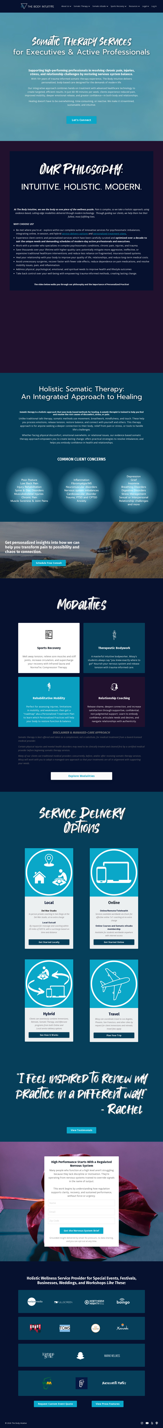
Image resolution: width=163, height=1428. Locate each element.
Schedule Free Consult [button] (49, 563)
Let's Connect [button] (81, 120)
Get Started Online (114, 942)
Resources (134, 6)
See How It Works (49, 1035)
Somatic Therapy (82, 6)
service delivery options (75, 233)
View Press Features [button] (108, 1404)
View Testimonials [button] (81, 1130)
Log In (154, 6)
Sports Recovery (118, 6)
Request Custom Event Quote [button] (55, 1404)
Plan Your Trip (114, 1036)
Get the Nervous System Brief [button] (81, 1231)
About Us (66, 6)
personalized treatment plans (109, 233)
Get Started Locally (49, 942)
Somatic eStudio (100, 6)
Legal (145, 6)
